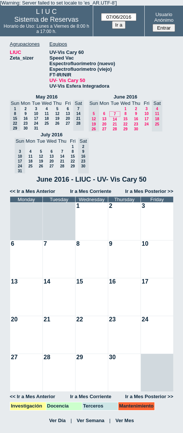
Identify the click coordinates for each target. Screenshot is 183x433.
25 (47, 123)
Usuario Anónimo (163, 17)
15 (125, 119)
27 (68, 123)
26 (57, 123)
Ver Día (57, 420)
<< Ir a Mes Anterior (32, 191)
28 (115, 129)
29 (125, 129)
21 (115, 124)
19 (57, 118)
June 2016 (125, 97)
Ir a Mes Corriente (90, 191)
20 (68, 118)
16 (25, 118)
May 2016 (46, 97)
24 (36, 123)
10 (36, 114)
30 (25, 128)
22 (125, 124)
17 (36, 118)
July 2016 (52, 134)
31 (36, 128)
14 (115, 119)
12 (57, 114)
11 (47, 114)
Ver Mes (124, 420)
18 (47, 118)
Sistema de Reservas (46, 19)
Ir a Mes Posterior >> (149, 191)
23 (25, 123)
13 (68, 114)
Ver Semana (90, 420)
